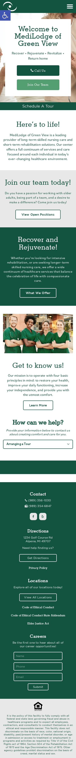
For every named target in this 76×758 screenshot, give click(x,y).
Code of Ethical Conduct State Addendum (38, 615)
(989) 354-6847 (39, 506)
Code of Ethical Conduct (38, 607)
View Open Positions (38, 214)
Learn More (38, 405)
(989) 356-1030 (39, 500)
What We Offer (38, 293)
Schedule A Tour (38, 106)
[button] (5, 15)
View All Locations (38, 597)
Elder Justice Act (38, 623)
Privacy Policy (38, 567)
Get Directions (38, 558)
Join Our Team (38, 84)
